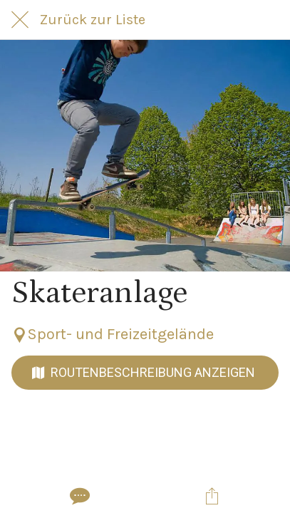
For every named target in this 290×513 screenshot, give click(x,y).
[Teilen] (212, 496)
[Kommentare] (78, 496)
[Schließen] (20, 19)
